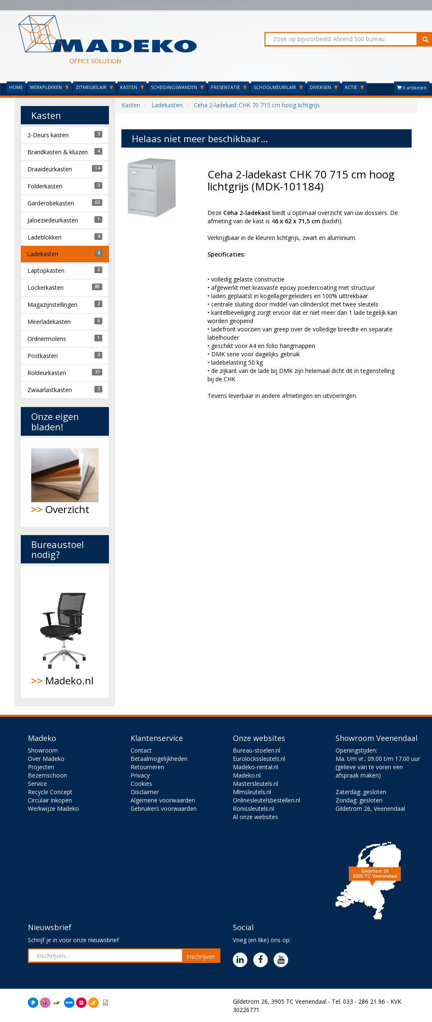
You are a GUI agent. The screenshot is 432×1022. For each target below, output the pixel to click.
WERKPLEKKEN (49, 87)
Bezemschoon (47, 775)
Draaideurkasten (49, 169)
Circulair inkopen (50, 800)
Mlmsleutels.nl (252, 792)
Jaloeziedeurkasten (52, 220)
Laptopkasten (45, 270)
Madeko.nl (65, 632)
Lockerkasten (45, 287)
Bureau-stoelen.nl (256, 750)
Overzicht (65, 482)
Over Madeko (46, 759)
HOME (16, 87)
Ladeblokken (44, 237)
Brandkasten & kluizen (57, 152)
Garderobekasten (50, 203)
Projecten (41, 767)
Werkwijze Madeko (53, 808)
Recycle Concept (50, 792)
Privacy (140, 775)
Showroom (43, 750)
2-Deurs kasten (48, 135)
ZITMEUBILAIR (94, 87)
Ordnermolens (46, 339)
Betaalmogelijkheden (159, 759)
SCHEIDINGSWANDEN (177, 87)
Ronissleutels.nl (253, 808)
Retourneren (147, 767)
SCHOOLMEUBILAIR (278, 87)
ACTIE (354, 87)
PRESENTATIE (229, 87)
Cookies (141, 783)
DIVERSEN (324, 87)
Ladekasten (42, 254)
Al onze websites (255, 817)
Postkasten (42, 356)
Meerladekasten (49, 322)
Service (37, 783)
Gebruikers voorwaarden (164, 808)
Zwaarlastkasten (49, 390)
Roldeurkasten (46, 373)
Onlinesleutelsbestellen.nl (266, 800)
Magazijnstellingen (52, 305)
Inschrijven (200, 956)
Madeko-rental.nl (255, 767)
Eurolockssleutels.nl (259, 759)
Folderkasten (44, 186)
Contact (141, 750)
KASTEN (132, 87)
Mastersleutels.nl (255, 783)
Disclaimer (145, 792)
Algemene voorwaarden (163, 800)
